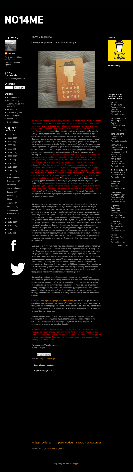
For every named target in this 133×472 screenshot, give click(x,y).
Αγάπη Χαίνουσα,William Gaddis (118, 125)
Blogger (75, 464)
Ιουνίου (10, 196)
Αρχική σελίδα (64, 442)
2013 (10, 222)
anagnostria (116, 181)
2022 (10, 149)
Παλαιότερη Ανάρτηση (89, 442)
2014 (10, 218)
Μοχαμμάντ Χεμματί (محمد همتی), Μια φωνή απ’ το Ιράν (119, 197)
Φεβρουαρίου (13, 210)
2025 (10, 138)
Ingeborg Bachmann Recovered (115, 208)
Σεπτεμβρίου (12, 188)
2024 (10, 141)
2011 (10, 229)
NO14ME (23, 19)
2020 (10, 156)
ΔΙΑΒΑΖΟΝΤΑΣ (117, 134)
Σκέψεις (10, 122)
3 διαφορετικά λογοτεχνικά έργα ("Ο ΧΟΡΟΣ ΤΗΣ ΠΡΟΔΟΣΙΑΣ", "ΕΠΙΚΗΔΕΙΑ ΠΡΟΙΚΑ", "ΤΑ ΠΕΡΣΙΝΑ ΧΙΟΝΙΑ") (119, 157)
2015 (10, 174)
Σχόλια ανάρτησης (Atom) (52, 448)
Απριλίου (11, 203)
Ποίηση (10, 119)
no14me (10, 101)
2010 (10, 233)
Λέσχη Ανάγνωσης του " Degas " (119, 119)
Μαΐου (10, 199)
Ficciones (115, 235)
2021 (10, 152)
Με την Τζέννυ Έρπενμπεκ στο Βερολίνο (117, 226)
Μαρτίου (11, 206)
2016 (10, 171)
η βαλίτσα (115, 221)
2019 (10, 160)
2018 (10, 163)
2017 (10, 167)
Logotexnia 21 (117, 192)
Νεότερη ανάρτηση (42, 442)
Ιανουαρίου (12, 214)
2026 (10, 134)
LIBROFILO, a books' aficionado (119, 146)
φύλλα (114, 102)
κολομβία (42, 358)
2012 (10, 225)
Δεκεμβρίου (12, 177)
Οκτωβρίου (12, 185)
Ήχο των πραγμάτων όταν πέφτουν (58, 301)
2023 (10, 145)
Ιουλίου (10, 192)
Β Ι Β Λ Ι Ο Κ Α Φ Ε (119, 170)
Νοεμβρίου (12, 181)
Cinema (10, 97)
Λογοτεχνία (51, 358)
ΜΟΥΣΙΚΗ (11, 116)
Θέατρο (10, 109)
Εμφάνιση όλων (123, 245)
